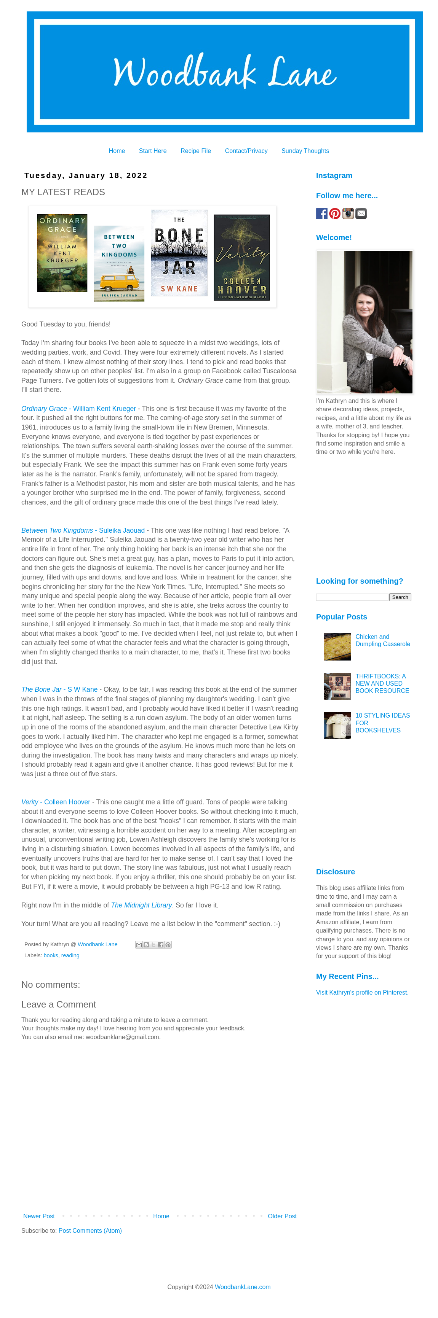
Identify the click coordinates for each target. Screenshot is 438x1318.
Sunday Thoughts (305, 151)
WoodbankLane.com (242, 1287)
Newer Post (39, 1216)
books (50, 955)
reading (70, 955)
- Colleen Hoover (55, 802)
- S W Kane (59, 689)
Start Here (153, 151)
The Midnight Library (141, 905)
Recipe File (196, 151)
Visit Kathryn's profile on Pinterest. (362, 992)
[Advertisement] (363, 515)
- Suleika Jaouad (83, 530)
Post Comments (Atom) (90, 1230)
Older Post (282, 1216)
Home (117, 151)
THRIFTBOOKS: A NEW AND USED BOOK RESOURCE (382, 683)
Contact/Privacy (246, 151)
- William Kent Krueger (78, 408)
